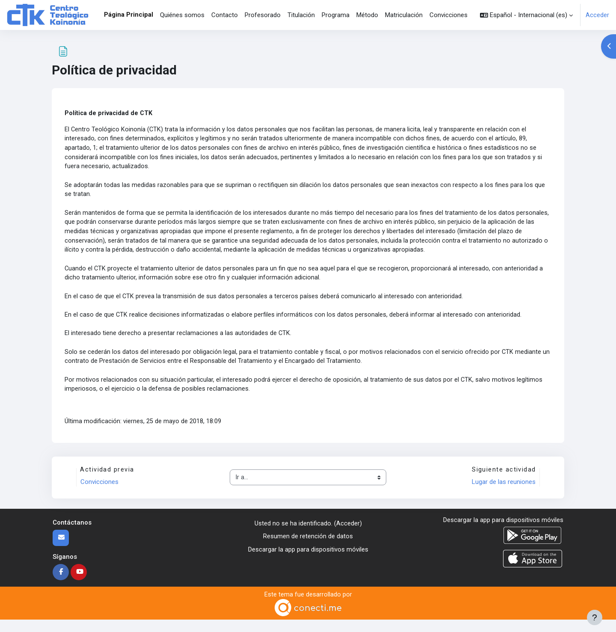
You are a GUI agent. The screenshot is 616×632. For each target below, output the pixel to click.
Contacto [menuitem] (224, 15)
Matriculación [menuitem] (404, 15)
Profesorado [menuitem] (263, 15)
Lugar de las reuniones (503, 494)
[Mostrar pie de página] (594, 617)
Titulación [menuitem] (301, 15)
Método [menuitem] (367, 15)
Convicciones (100, 494)
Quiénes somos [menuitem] (182, 15)
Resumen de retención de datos (308, 548)
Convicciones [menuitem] (448, 15)
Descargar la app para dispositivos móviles (308, 561)
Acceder (597, 15)
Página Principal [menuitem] (128, 14)
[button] (526, 15)
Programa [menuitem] (335, 15)
